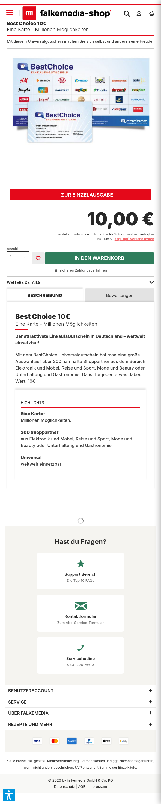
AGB (81, 786)
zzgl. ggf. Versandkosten (134, 239)
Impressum (97, 786)
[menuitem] (10, 13)
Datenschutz (64, 786)
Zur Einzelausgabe (87, 195)
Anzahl (12, 249)
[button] (9, 795)
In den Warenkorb (99, 258)
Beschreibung (45, 295)
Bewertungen (120, 295)
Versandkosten (93, 761)
